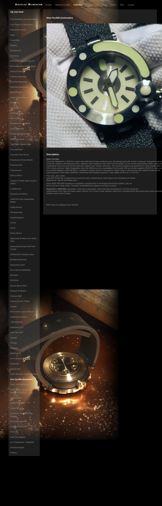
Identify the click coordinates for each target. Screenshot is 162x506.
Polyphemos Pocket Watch (21, 160)
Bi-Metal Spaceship (18, 260)
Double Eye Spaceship (19, 134)
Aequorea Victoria (17, 30)
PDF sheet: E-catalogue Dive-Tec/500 (62, 205)
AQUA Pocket (16, 92)
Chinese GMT (16, 296)
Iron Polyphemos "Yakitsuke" (22, 442)
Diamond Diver (16, 71)
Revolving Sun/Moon (19, 194)
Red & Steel (15, 118)
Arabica (13, 453)
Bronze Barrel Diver (18, 286)
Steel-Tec (14, 432)
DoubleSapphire (17, 218)
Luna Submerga (17, 129)
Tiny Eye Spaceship (18, 82)
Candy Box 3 (15, 108)
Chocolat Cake (16, 149)
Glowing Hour (16, 113)
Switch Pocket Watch (19, 97)
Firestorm (14, 103)
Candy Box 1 (15, 408)
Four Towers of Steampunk (21, 25)
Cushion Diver (16, 398)
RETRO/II (14, 280)
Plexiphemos (15, 50)
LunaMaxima (15, 189)
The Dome (14, 56)
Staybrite (14, 348)
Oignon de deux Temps (20, 301)
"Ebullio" (13, 338)
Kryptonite (14, 364)
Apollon (13, 306)
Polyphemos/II (16, 165)
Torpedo (13, 45)
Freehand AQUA (17, 447)
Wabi (12, 35)
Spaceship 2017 (17, 327)
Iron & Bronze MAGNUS (20, 270)
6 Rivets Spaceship (18, 77)
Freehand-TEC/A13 (18, 427)
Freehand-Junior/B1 (18, 421)
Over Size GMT (16, 332)
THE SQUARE (16, 322)
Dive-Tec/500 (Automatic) (21, 379)
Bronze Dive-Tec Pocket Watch (23, 66)
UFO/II (13, 223)
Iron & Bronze (16, 359)
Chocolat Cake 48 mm (19, 155)
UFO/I (12, 228)
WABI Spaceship (17, 139)
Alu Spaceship (16, 212)
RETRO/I (14, 275)
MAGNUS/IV (15, 353)
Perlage (13, 343)
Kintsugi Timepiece (18, 291)
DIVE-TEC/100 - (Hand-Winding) (24, 374)
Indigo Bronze (16, 207)
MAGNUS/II (15, 369)
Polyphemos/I (16, 170)
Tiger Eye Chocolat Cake (20, 144)
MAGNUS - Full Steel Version (22, 61)
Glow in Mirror (16, 175)
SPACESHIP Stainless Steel (22, 254)
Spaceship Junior (17, 265)
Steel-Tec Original (17, 437)
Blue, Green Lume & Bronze (22, 312)
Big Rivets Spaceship (19, 87)
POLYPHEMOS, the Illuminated (23, 19)
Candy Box (15, 40)
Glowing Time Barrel (18, 317)
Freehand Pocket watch (20, 123)
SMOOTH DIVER (17, 403)
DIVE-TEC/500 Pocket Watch (22, 384)
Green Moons (16, 233)
